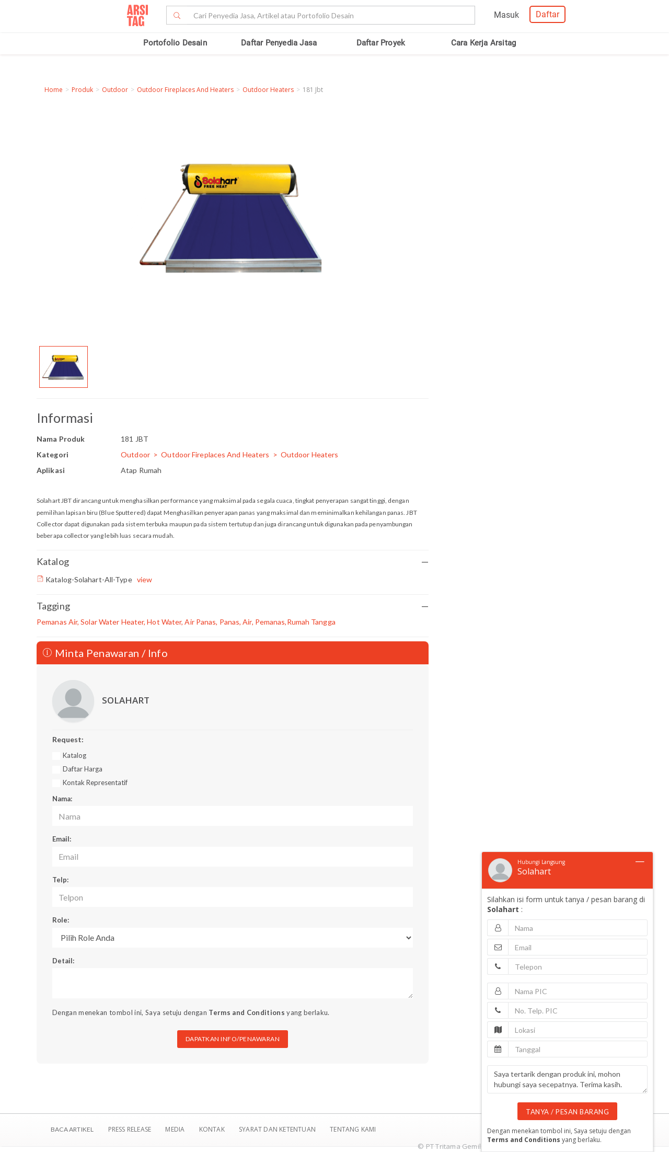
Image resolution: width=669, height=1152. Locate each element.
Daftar (547, 14)
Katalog (233, 562)
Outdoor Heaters (268, 89)
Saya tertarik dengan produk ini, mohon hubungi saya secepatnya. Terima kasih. (567, 1079)
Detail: (63, 961)
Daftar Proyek (381, 43)
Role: (60, 920)
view (144, 579)
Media (175, 1129)
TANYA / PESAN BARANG (567, 1112)
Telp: (60, 879)
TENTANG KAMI (353, 1129)
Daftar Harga (82, 769)
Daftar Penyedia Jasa (279, 43)
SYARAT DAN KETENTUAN (278, 1129)
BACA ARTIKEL (72, 1129)
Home (53, 89)
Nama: (62, 798)
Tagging (233, 606)
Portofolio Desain (174, 43)
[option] (63, 366)
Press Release (129, 1129)
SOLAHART (125, 700)
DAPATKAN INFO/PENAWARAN (233, 1039)
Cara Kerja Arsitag (483, 43)
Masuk (506, 15)
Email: (61, 839)
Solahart (534, 871)
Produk (82, 89)
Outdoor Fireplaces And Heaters (185, 89)
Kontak (212, 1129)
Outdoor (115, 89)
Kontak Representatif (95, 782)
